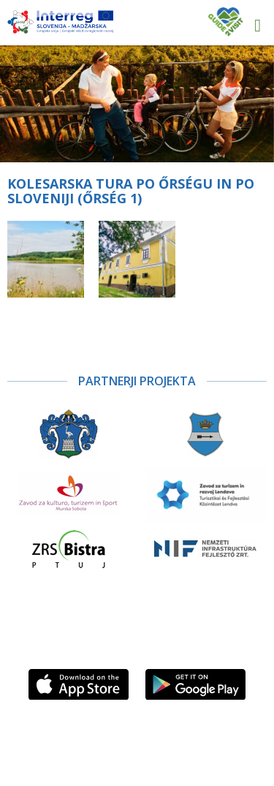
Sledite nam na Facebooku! (152, 642)
